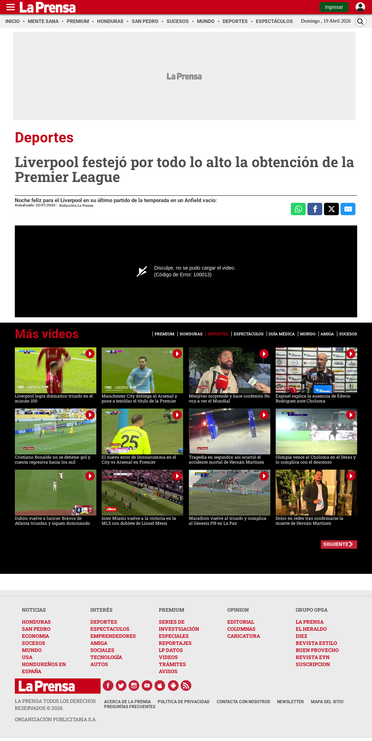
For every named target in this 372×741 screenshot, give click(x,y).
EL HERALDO (311, 628)
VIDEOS (168, 657)
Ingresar (334, 7)
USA (27, 657)
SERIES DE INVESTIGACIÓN (179, 625)
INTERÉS (101, 609)
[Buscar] (361, 21)
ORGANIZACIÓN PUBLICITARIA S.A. (56, 719)
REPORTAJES (175, 643)
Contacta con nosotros (243, 701)
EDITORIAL (240, 621)
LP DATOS (171, 650)
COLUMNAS (241, 628)
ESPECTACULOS (110, 628)
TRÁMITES (172, 664)
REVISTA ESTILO (316, 643)
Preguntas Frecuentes (129, 706)
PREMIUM (171, 609)
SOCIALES (102, 650)
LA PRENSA (310, 621)
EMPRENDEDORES (113, 636)
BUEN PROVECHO (317, 650)
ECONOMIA (35, 636)
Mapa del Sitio (327, 701)
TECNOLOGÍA (106, 657)
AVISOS (168, 671)
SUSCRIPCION (313, 664)
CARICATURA (243, 636)
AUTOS (99, 664)
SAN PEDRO (36, 628)
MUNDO (32, 650)
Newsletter (290, 701)
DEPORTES (103, 621)
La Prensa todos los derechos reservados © (55, 704)
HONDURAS (36, 621)
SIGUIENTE (335, 544)
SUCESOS (33, 643)
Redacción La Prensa (76, 205)
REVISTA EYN (313, 657)
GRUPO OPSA (312, 609)
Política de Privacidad (184, 701)
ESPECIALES (174, 636)
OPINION (238, 609)
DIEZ (301, 636)
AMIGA (98, 643)
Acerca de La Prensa (127, 701)
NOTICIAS (34, 609)
